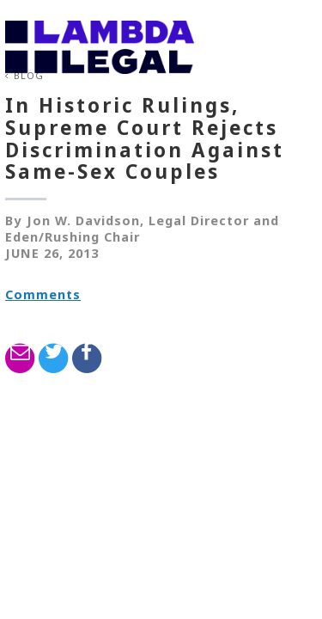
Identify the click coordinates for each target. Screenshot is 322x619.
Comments (43, 294)
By (13, 220)
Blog (29, 75)
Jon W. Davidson (83, 220)
